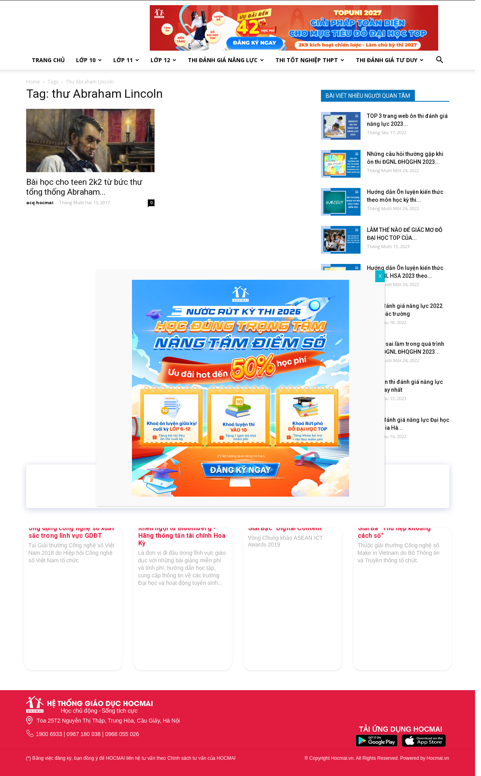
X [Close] (380, 276)
